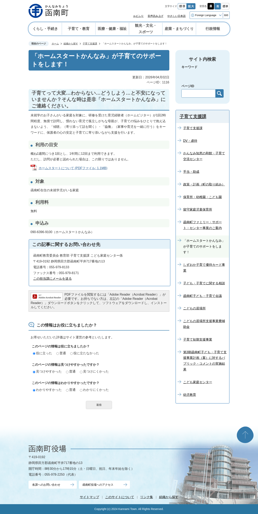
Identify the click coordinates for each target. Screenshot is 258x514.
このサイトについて (119, 497)
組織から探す (71, 43)
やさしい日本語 (176, 15)
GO (226, 15)
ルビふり (138, 15)
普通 (61, 353)
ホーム (55, 43)
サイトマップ (89, 497)
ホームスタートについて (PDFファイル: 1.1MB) (73, 168)
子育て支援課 (90, 43)
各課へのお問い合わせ (46, 484)
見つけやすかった (47, 371)
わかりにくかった (94, 389)
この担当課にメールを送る (52, 278)
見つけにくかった (94, 371)
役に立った (42, 353)
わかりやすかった (47, 389)
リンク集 (146, 497)
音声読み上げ (155, 15)
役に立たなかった (84, 353)
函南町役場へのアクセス (97, 484)
